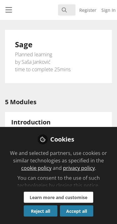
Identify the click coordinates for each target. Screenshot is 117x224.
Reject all (40, 211)
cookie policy (36, 168)
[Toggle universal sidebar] (8, 10)
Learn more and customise (58, 197)
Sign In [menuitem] (108, 10)
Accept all (76, 211)
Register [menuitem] (87, 10)
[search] (67, 10)
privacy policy (79, 168)
